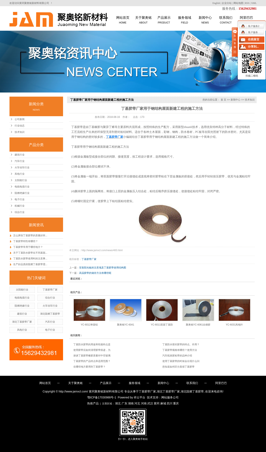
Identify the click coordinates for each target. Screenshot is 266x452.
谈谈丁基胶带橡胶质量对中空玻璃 (91, 355)
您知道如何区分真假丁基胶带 (178, 366)
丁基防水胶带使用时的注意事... (30, 258)
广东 (124, 403)
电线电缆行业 (22, 186)
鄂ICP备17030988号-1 (101, 397)
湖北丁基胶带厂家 (22, 321)
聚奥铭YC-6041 (125, 324)
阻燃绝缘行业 (22, 193)
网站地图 (238, 3)
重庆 (176, 403)
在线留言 (253, 39)
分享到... (253, 46)
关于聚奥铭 (143, 20)
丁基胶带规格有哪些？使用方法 (179, 350)
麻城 (163, 403)
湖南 (131, 403)
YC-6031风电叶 (234, 324)
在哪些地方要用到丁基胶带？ (89, 366)
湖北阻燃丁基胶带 (50, 313)
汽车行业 (20, 161)
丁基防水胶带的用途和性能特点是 (91, 344)
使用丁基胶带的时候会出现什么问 (180, 361)
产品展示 (164, 20)
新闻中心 (205, 20)
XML (254, 3)
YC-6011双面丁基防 (162, 324)
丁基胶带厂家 (50, 289)
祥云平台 (139, 397)
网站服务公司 (170, 397)
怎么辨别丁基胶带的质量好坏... (30, 235)
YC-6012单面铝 (89, 324)
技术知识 (20, 132)
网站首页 (122, 20)
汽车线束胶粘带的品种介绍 (177, 355)
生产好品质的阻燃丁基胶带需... (30, 264)
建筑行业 (20, 154)
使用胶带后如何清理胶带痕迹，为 (91, 350)
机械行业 (20, 205)
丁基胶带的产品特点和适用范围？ (91, 361)
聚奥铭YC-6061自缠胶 (198, 324)
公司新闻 (20, 119)
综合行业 (20, 212)
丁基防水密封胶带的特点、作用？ (180, 344)
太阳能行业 (21, 180)
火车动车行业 (22, 167)
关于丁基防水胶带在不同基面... (30, 252)
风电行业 (20, 173)
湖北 (118, 403)
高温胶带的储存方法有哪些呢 (95, 273)
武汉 (150, 403)
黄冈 (156, 403)
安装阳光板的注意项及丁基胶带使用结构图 (102, 267)
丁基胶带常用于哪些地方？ (28, 247)
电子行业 (20, 199)
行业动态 (20, 125)
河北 (137, 403)
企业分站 (227, 3)
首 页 (223, 99)
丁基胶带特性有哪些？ (25, 241)
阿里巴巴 (221, 383)
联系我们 (226, 20)
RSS (247, 3)
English (216, 3)
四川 (169, 403)
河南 (144, 403)
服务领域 (184, 20)
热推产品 (93, 403)
